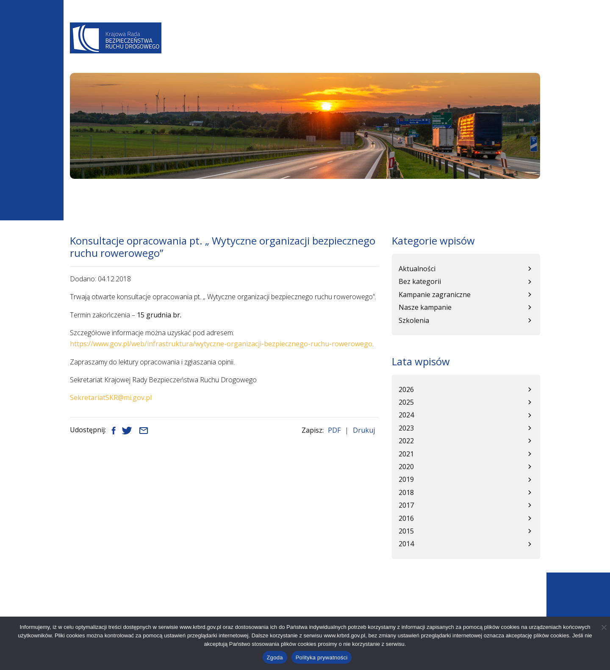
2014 (406, 543)
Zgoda (275, 657)
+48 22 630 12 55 (113, 613)
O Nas (203, 49)
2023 (406, 428)
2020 (406, 466)
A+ (405, 26)
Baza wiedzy (358, 49)
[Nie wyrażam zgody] (603, 627)
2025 (406, 402)
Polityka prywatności (322, 657)
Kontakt (521, 49)
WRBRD (399, 49)
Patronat (479, 49)
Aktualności (244, 49)
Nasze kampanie (425, 307)
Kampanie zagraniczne (435, 294)
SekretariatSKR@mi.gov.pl (111, 397)
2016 (406, 518)
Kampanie (436, 49)
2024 (406, 415)
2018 (406, 492)
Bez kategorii (420, 281)
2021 (406, 454)
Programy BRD (301, 49)
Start (77, 195)
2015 (406, 531)
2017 (406, 505)
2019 (406, 479)
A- (380, 26)
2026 (406, 389)
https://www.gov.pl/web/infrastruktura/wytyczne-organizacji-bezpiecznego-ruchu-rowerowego (221, 343)
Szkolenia (414, 320)
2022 (406, 440)
